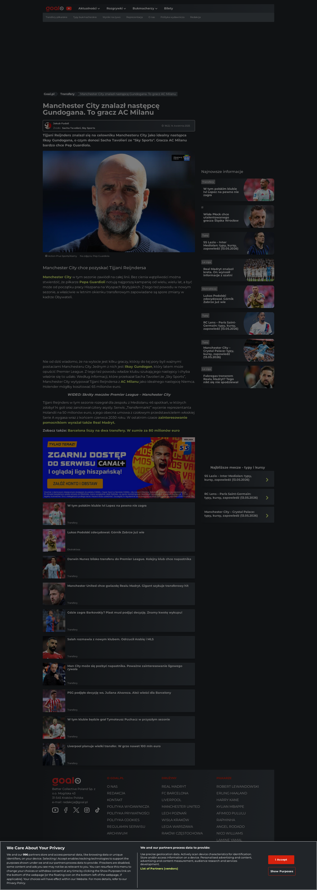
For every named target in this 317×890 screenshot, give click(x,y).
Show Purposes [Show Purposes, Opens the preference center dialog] (281, 871)
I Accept (281, 859)
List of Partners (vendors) (159, 868)
